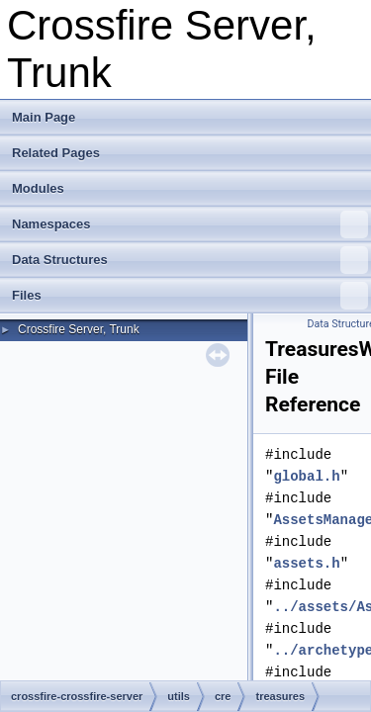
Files (190, 296)
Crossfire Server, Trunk (78, 329)
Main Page (43, 117)
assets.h (306, 563)
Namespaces (190, 224)
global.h (306, 476)
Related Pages (56, 152)
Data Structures (190, 260)
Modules (38, 188)
